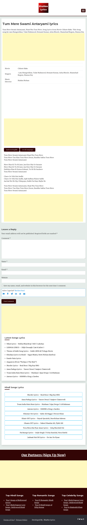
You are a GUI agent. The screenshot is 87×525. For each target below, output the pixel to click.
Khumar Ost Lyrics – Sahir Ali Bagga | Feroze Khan (43, 414)
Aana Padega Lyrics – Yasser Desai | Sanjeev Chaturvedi (28, 369)
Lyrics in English (11, 150)
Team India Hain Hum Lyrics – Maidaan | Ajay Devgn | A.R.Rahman (33, 373)
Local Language (27, 150)
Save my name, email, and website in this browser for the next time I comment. (35, 286)
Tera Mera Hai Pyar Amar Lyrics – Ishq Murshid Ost (43, 428)
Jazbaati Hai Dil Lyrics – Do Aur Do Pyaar (43, 437)
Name (4, 261)
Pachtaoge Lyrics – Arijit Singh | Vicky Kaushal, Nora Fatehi (43, 433)
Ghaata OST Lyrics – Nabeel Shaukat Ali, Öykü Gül (43, 423)
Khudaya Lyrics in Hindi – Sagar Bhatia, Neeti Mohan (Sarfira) (31, 355)
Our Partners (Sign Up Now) (43, 455)
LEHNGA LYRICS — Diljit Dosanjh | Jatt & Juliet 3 (25, 347)
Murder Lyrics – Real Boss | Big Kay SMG (23, 366)
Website (4, 278)
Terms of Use (8, 520)
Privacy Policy (21, 520)
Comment (6, 238)
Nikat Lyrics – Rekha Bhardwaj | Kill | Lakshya (25, 344)
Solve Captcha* (13, 291)
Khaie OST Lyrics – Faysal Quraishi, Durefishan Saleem (43, 418)
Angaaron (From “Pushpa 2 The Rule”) (22, 362)
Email (4, 270)
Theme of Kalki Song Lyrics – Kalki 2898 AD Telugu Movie (30, 351)
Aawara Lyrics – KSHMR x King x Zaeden (23, 376)
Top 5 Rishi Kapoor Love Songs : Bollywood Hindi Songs (15, 507)
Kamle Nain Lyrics (14, 358)
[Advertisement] (43, 47)
